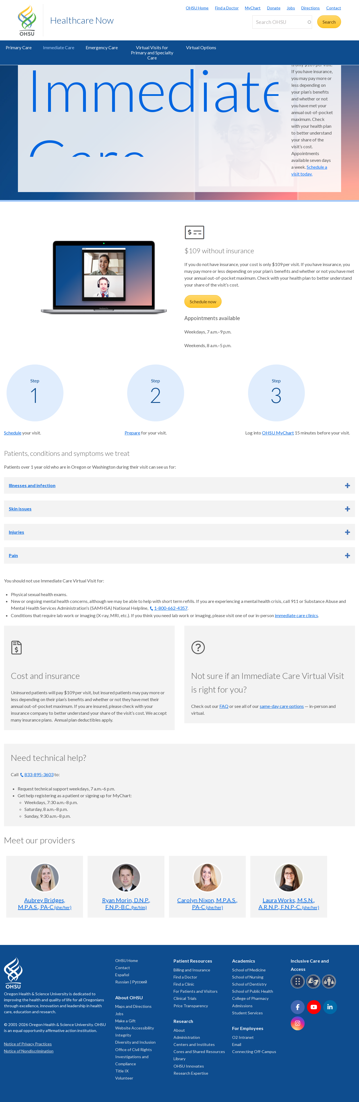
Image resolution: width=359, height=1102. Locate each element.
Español (122, 974)
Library (179, 1058)
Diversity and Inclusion (135, 1042)
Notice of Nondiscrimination (28, 1051)
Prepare (132, 432)
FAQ (223, 706)
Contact (333, 7)
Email (236, 1044)
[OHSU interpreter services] (330, 987)
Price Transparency (191, 1005)
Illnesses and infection (32, 485)
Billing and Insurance (192, 969)
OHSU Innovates (189, 1066)
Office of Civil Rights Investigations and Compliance (133, 1056)
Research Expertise (191, 1073)
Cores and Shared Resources (199, 1051)
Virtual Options (201, 47)
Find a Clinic (184, 984)
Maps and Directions (133, 1006)
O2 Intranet (243, 1037)
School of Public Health (252, 991)
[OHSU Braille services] (298, 987)
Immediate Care (58, 47)
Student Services (247, 1012)
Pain (13, 555)
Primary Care (19, 47)
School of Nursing (247, 977)
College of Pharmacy (250, 998)
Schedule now (203, 301)
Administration (187, 1037)
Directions (310, 7)
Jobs (291, 7)
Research (183, 1021)
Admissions (242, 1005)
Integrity (123, 1035)
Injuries (16, 532)
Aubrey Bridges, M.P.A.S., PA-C (44, 903)
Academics (243, 960)
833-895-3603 (38, 774)
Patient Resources (193, 960)
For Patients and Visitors (196, 991)
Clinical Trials (185, 998)
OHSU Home (197, 7)
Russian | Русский (131, 981)
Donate (273, 7)
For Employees (247, 1028)
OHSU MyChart (278, 432)
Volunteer (124, 1078)
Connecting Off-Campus (254, 1051)
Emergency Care (102, 47)
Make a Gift (125, 1020)
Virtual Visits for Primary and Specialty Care (152, 52)
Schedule (12, 432)
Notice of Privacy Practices (28, 1043)
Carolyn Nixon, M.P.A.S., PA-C (207, 903)
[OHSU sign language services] (314, 987)
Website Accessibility (134, 1027)
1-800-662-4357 (170, 608)
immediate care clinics (296, 615)
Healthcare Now (82, 20)
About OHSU (129, 997)
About (179, 1030)
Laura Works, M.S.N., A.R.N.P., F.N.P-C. (289, 903)
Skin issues (20, 508)
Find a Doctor (227, 7)
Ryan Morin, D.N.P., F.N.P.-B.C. (126, 903)
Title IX (122, 1070)
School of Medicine (249, 969)
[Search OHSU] (282, 22)
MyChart (253, 7)
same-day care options (282, 706)
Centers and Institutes (194, 1044)
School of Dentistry (249, 984)
